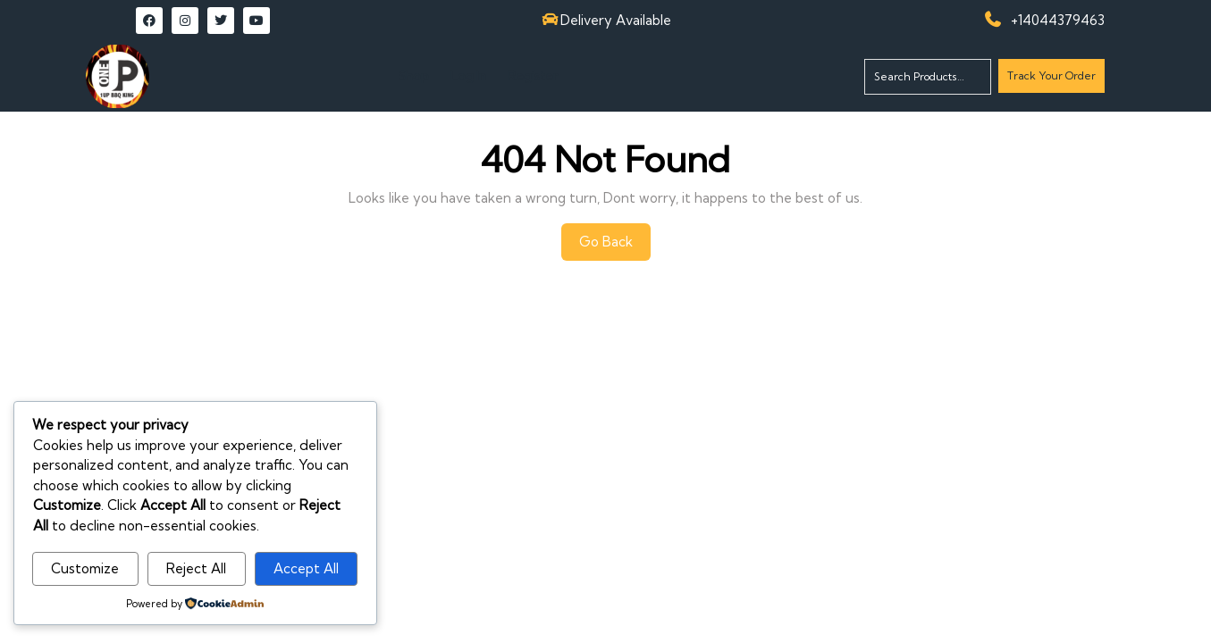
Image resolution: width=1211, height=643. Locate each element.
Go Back (615, 246)
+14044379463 (1058, 20)
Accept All (306, 568)
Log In (468, 76)
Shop (414, 76)
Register (533, 76)
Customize (85, 568)
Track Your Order (1051, 80)
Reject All (196, 568)
